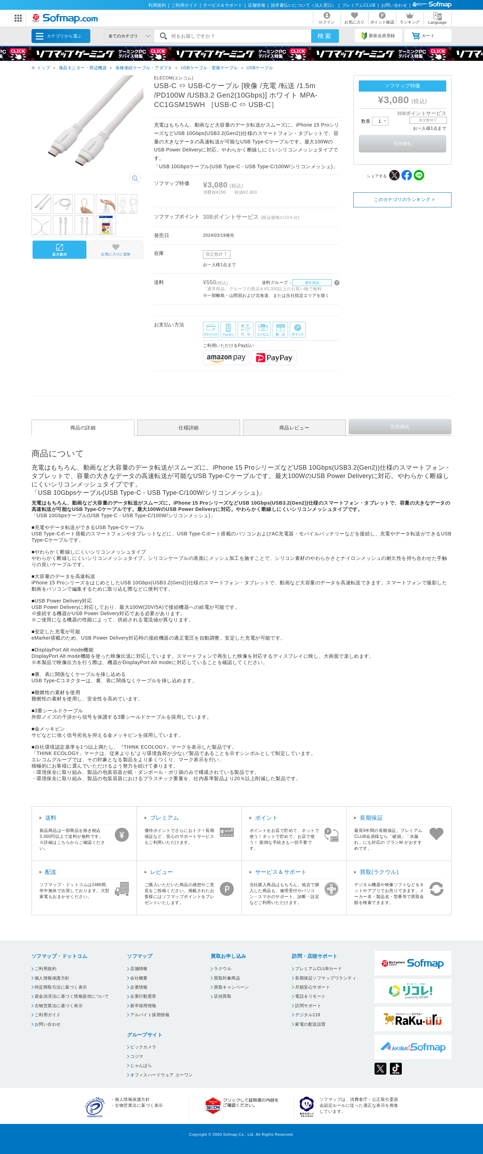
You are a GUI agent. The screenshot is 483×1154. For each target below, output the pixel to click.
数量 (374, 121)
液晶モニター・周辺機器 (83, 67)
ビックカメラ (143, 1047)
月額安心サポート (312, 987)
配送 (51, 872)
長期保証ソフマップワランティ (325, 978)
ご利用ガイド (185, 5)
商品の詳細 (83, 427)
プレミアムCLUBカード (318, 968)
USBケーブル (259, 67)
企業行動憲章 (143, 996)
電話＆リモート (310, 996)
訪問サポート (308, 1005)
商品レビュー (294, 427)
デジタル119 (307, 1014)
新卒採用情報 (143, 1005)
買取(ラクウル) (379, 872)
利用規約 (157, 5)
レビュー (161, 872)
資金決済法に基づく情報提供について (72, 996)
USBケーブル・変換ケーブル (209, 67)
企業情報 (139, 987)
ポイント (266, 818)
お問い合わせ (394, 5)
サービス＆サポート (222, 5)
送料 (51, 818)
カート (423, 36)
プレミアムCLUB (359, 5)
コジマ (136, 1056)
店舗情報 (256, 5)
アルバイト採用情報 (149, 1014)
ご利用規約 (45, 968)
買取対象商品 (227, 978)
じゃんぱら (141, 1065)
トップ (43, 67)
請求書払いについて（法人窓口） (303, 5)
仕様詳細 (188, 427)
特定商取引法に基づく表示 (61, 987)
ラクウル (222, 968)
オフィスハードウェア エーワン (161, 1075)
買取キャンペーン (231, 987)
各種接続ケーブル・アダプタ (143, 67)
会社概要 (139, 978)
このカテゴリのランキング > (404, 199)
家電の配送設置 (310, 1024)
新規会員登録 (378, 36)
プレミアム (164, 818)
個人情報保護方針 (52, 978)
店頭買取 (222, 996)
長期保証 (371, 818)
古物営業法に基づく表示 (59, 1005)
